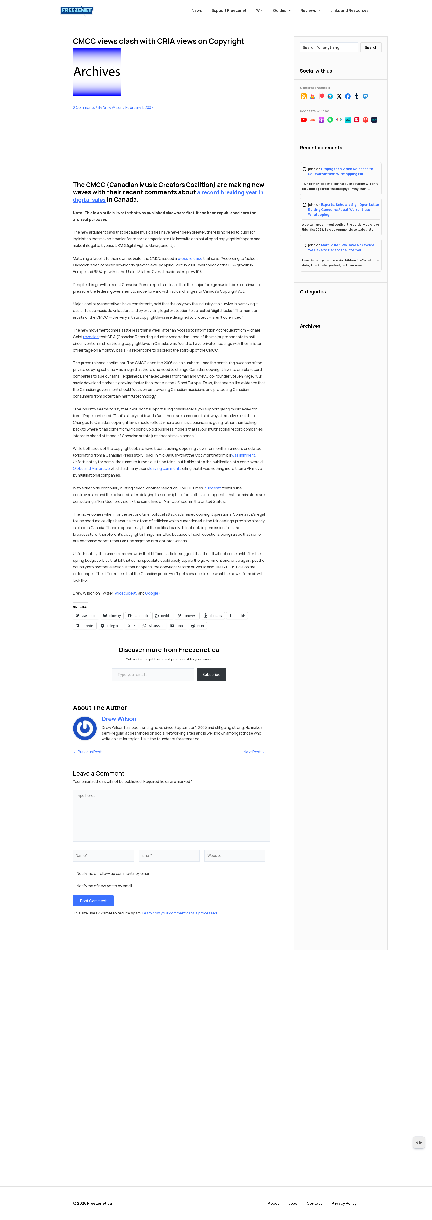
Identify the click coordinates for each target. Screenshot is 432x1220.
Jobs (295, 1203)
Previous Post (88, 752)
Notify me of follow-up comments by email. (113, 874)
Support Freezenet (237, 10)
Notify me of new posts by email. (105, 886)
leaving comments (165, 468)
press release (190, 258)
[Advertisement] (108, 149)
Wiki (266, 10)
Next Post (254, 752)
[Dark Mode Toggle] (419, 1142)
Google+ (152, 593)
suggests (213, 488)
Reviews (313, 10)
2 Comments (84, 107)
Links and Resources (350, 10)
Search (371, 47)
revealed (91, 336)
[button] (293, 10)
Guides (287, 10)
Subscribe (211, 674)
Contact (317, 1203)
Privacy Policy (346, 1203)
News (207, 10)
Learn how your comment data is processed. (181, 913)
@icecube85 (126, 593)
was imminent (243, 455)
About (276, 1203)
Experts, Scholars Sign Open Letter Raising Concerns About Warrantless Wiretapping (343, 209)
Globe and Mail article (91, 468)
